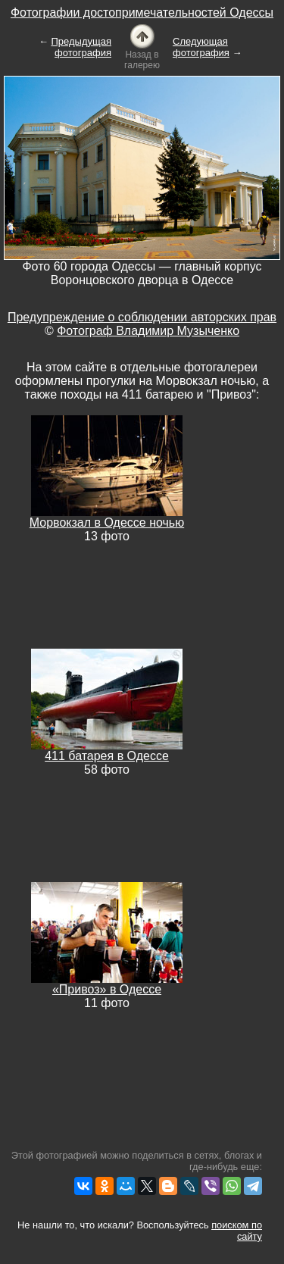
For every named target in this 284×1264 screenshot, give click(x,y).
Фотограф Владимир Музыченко (148, 330)
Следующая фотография (201, 47)
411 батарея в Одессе (107, 755)
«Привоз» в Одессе (106, 989)
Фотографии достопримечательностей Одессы (142, 12)
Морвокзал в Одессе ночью (107, 522)
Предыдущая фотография (81, 47)
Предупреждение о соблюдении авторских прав (142, 317)
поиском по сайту (236, 1230)
